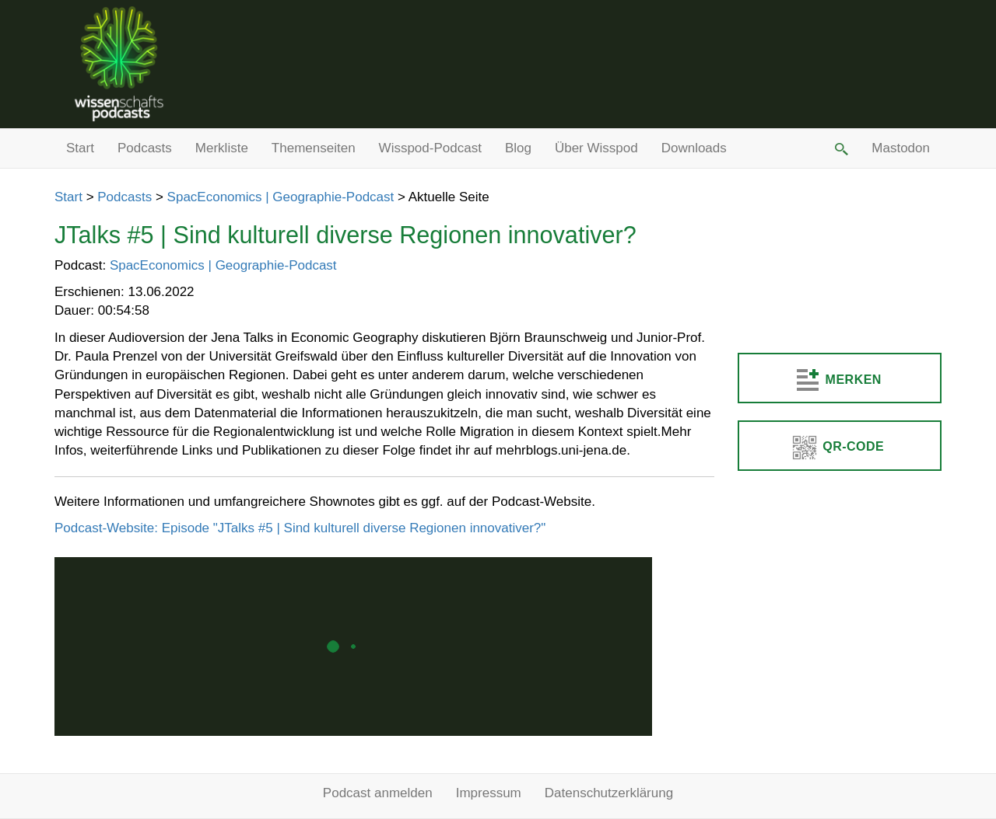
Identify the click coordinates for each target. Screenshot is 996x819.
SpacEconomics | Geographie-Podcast (281, 197)
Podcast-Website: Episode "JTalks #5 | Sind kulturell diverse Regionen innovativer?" (299, 528)
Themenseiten (314, 148)
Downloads (694, 148)
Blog (518, 148)
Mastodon (901, 148)
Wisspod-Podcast (430, 148)
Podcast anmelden (378, 793)
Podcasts (144, 148)
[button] (840, 148)
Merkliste (221, 148)
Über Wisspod (596, 148)
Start (80, 148)
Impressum (488, 793)
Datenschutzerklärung (609, 793)
